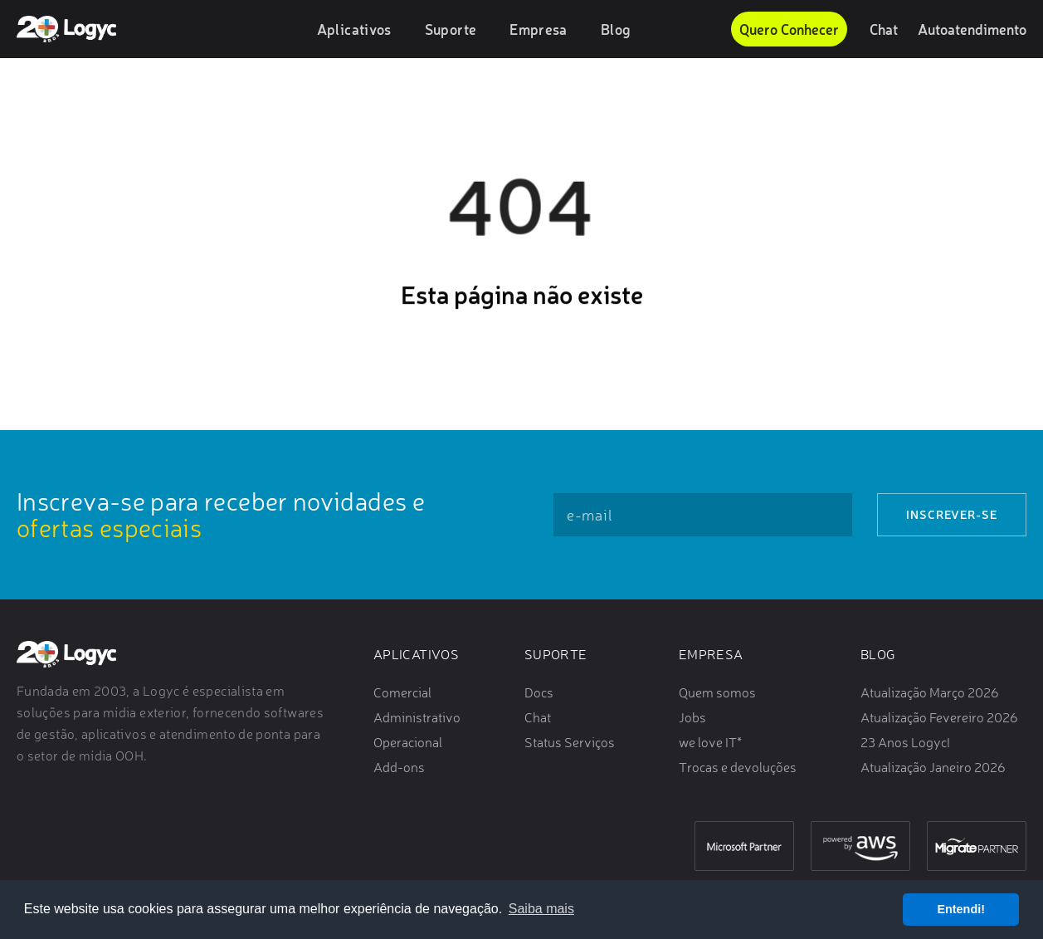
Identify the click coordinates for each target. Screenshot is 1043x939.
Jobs (692, 717)
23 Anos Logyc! (905, 742)
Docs (538, 692)
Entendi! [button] (961, 909)
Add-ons (399, 767)
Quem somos (717, 692)
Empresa (538, 29)
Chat (884, 29)
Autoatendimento (972, 29)
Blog (615, 29)
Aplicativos (354, 29)
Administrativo (417, 717)
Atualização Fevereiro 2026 (939, 717)
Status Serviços (569, 742)
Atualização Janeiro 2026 (933, 767)
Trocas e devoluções (738, 767)
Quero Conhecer (789, 29)
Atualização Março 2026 (929, 692)
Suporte (451, 29)
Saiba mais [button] (541, 909)
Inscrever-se (951, 514)
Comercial (402, 692)
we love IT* (710, 742)
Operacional (407, 742)
